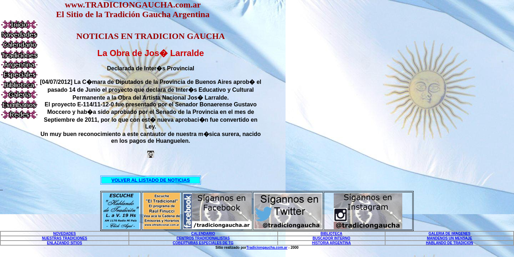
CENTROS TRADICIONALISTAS (203, 238)
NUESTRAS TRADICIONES (64, 238)
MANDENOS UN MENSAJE (449, 238)
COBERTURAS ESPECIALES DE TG (203, 243)
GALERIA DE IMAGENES (449, 234)
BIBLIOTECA (331, 234)
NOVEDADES (64, 234)
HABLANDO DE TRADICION (449, 243)
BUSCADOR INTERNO (332, 238)
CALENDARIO (203, 234)
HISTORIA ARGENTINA (331, 243)
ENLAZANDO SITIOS (64, 243)
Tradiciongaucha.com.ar (266, 248)
